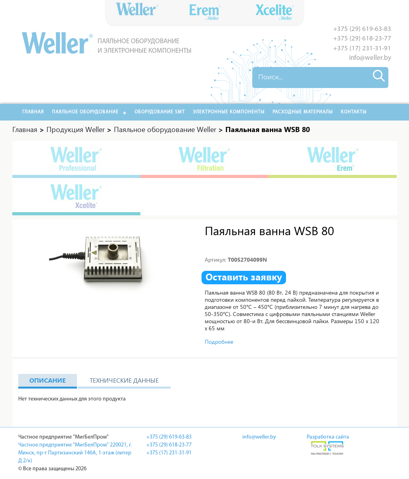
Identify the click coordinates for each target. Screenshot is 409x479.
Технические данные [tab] (124, 380)
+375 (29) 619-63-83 (362, 29)
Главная (33, 112)
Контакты (354, 112)
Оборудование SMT (159, 112)
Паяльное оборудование (85, 112)
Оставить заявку (243, 277)
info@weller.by (370, 58)
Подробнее (219, 341)
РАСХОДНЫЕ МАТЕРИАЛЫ (303, 112)
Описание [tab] (47, 380)
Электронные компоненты (229, 112)
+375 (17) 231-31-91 (362, 48)
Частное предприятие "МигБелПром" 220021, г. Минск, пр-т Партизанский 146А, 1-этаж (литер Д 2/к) (75, 453)
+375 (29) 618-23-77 (362, 38)
